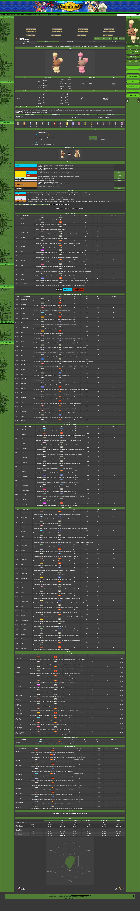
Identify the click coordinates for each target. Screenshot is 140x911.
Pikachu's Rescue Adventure (5, 324)
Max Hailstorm (18, 774)
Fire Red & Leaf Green (4, 217)
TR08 (16, 438)
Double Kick (23, 246)
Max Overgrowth (19, 798)
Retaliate (23, 420)
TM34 (16, 364)
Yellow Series (2, 272)
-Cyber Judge (2, 407)
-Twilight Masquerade (4, 364)
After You (23, 237)
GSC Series (2, 273)
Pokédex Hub (29, 14)
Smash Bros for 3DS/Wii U (5, 179)
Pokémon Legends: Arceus (5, 141)
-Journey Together (3, 359)
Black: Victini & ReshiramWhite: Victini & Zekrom (6, 305)
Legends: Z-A (2, 128)
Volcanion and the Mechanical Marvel (6, 314)
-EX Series (2, 377)
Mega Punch (24, 299)
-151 (1, 368)
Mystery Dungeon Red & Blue (6, 226)
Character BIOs (3, 268)
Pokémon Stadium (3, 245)
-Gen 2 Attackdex (3, 38)
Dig (22, 332)
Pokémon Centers (3, 62)
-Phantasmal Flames (4, 354)
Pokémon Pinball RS (4, 224)
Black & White (3, 182)
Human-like (102, 139)
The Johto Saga (3, 88)
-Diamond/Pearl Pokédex (5, 24)
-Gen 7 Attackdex (3, 43)
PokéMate (2, 231)
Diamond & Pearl (3, 198)
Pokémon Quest (3, 162)
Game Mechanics (3, 54)
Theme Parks (2, 73)
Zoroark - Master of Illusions (5, 303)
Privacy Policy (74, 895)
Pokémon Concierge (4, 115)
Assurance (23, 397)
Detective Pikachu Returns (5, 137)
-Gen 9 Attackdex (3, 45)
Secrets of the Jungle (4, 318)
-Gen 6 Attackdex (3, 42)
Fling (22, 402)
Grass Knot (24, 494)
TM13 (16, 531)
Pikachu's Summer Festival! (5, 329)
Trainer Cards (2, 347)
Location (103, 38)
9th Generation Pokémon (5, 78)
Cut (22, 643)
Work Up (24, 499)
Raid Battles (2, 350)
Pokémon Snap (3, 242)
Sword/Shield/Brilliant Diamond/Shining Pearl (32, 204)
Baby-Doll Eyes (24, 232)
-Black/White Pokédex (4, 25)
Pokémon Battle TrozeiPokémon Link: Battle (6, 169)
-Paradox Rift (2, 367)
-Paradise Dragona (3, 401)
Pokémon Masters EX (4, 134)
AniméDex (2, 84)
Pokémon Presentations (4, 70)
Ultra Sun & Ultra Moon (4, 154)
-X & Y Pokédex (3, 26)
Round (22, 416)
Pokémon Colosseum (4, 219)
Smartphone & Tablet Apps (5, 255)
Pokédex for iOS (3, 196)
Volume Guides (3, 270)
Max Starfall (18, 784)
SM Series (2, 284)
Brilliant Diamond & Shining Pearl (6, 140)
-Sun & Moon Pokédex (4, 27)
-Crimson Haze (3, 405)
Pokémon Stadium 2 (4, 235)
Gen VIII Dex (48, 41)
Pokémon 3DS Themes (4, 254)
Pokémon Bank (3, 167)
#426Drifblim (23, 889)
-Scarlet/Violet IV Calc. (4, 55)
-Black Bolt (2, 356)
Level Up (67, 208)
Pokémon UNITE (3, 135)
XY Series (2, 282)
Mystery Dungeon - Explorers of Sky (6, 208)
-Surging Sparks (3, 361)
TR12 (16, 443)
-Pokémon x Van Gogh (4, 68)
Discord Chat (2, 75)
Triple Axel (17, 742)
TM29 (16, 350)
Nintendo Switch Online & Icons (6, 258)
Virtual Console (3, 252)
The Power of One (3, 291)
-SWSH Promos (3, 383)
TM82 (16, 624)
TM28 (16, 564)
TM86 (16, 629)
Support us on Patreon (70, 898)
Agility (22, 265)
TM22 (16, 545)
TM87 (16, 634)
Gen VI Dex (92, 41)
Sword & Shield (3, 139)
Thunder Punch (24, 318)
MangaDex (2, 267)
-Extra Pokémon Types (4, 346)
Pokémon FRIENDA (4, 262)
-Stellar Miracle (3, 402)
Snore (22, 341)
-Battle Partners (3, 398)
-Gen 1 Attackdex (3, 37)
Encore (23, 466)
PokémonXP (2, 64)
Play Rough (24, 504)
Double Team (24, 573)
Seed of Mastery (47, 144)
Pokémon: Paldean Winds (5, 108)
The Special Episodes (4, 100)
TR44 (16, 490)
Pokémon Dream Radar (4, 184)
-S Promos (2, 412)
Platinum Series (3, 278)
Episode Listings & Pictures (5, 83)
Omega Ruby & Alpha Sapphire (6, 166)
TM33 (16, 360)
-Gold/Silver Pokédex (4, 22)
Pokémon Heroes (3, 295)
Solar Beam (24, 322)
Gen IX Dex (26, 41)
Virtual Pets (2, 256)
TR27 (16, 457)
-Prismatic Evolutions (4, 360)
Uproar (23, 480)
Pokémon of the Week (4, 56)
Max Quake (18, 788)
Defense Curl (24, 227)
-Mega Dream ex (3, 390)
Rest (22, 336)
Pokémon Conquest (4, 188)
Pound (22, 223)
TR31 (16, 471)
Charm (22, 251)
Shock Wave (24, 578)
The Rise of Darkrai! (4, 300)
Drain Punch (24, 406)
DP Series (2, 277)
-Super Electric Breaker (4, 400)
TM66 (16, 615)
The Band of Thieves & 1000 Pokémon (5, 172)
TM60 (16, 610)
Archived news (3, 19)
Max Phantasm (19, 770)
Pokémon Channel (3, 222)
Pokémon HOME (3, 142)
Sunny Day (23, 364)
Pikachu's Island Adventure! (5, 331)
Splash (22, 218)
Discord (22, 14)
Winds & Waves (3, 125)
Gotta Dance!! (3, 328)
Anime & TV (7, 82)
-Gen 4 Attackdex (3, 40)
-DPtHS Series (3, 376)
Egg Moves (121, 38)
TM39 (16, 369)
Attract (22, 355)
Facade (23, 369)
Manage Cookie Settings (85, 895)
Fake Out (17, 672)
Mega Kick (23, 304)
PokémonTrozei (3, 227)
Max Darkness (18, 793)
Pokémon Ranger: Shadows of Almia (6, 210)
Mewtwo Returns (3, 293)
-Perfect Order (3, 352)
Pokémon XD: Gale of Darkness (6, 220)
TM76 (16, 416)
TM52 (16, 388)
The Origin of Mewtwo (4, 289)
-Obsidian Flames (3, 369)
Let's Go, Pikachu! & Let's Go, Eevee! (6, 156)
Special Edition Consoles (5, 253)
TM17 (16, 536)
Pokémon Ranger (3, 225)
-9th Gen (2, 58)
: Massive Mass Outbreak (49, 185)
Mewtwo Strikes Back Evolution (6, 317)
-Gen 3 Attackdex (3, 39)
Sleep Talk (24, 457)
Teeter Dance (18, 695)
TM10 (16, 522)
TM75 (16, 411)
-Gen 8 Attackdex (3, 44)
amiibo (1, 257)
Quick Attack (24, 241)
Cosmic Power (25, 490)
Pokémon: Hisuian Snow (5, 107)
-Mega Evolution (3, 355)
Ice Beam (24, 429)
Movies (7, 286)
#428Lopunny (116, 889)
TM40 (16, 374)
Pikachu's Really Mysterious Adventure (5, 336)
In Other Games (3, 251)
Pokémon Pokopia (3, 130)
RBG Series (2, 271)
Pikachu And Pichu (3, 325)
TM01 (16, 304)
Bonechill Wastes (52, 183)
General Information (4, 266)
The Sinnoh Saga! (3, 91)
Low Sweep (24, 411)
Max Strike (18, 760)
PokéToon (2, 109)
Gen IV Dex (26, 43)
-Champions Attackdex (4, 46)
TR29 (16, 462)
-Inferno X (2, 391)
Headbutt (23, 260)
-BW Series (2, 375)
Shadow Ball (25, 476)
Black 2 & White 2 (3, 183)
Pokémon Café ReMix (4, 133)
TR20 (16, 448)
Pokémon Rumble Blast (4, 190)
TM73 (16, 620)
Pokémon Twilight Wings (5, 105)
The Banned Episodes (4, 101)
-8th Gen (2, 59)
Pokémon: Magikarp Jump (5, 158)
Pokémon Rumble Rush (4, 159)
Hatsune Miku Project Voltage (6, 65)
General (97, 38)
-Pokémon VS (3, 409)
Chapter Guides (3, 269)
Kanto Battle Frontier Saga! (5, 90)
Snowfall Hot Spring (61, 183)
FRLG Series (2, 275)
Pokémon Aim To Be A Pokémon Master (6, 97)
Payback (23, 392)
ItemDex (1, 47)
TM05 (16, 318)
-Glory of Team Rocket (4, 396)
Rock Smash (24, 648)
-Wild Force (2, 406)
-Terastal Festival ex (4, 399)
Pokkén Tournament (4, 177)
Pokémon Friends (3, 131)
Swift (22, 374)
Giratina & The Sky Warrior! (5, 301)
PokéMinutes (2, 110)
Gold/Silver (2, 233)
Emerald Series (3, 276)
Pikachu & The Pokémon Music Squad (6, 340)
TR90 (16, 504)
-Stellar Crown (3, 362)
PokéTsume (2, 120)
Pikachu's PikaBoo (3, 326)
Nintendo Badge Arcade (4, 180)
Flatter (22, 274)
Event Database (3, 77)
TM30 (16, 568)
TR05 (16, 429)
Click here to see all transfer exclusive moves (70, 813)
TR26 (16, 452)
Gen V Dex (113, 41)
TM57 (16, 392)
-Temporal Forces (3, 365)
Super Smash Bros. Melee (5, 238)
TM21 (16, 336)
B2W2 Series (2, 281)
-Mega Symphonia (3, 393)
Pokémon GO (2, 132)
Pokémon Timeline (3, 61)
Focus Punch (24, 513)
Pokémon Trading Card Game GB (6, 246)
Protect (22, 346)
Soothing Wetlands (58, 172)
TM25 (16, 346)
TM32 (16, 573)
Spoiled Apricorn (47, 136)
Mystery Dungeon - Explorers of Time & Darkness (6, 212)
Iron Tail (23, 471)
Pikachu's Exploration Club (5, 332)
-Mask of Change (3, 404)
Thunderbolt (25, 438)
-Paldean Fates (3, 366)
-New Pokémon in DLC (4, 79)
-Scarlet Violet (3, 371)
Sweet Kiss (18, 686)
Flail (16, 676)
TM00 (16, 299)
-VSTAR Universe (3, 408)
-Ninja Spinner (3, 388)
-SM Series (2, 373)
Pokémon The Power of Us (5, 316)
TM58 (16, 397)
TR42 (16, 485)
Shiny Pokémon (3, 102)
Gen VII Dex (70, 41)
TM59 (16, 402)
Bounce (22, 279)
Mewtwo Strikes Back (4, 290)
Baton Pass (23, 255)
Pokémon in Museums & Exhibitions (5, 67)
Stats (115, 38)
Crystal (1, 234)
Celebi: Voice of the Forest (5, 294)
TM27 (16, 559)
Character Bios (3, 85)
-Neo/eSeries (2, 378)
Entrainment (23, 269)
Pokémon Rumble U (4, 186)
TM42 (16, 582)
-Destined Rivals (3, 358)
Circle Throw (18, 658)
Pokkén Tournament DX (4, 160)
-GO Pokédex (2, 32)
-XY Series (2, 374)
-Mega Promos (3, 381)
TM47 (16, 383)
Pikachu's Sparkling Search (5, 334)
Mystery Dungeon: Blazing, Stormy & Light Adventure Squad (7, 204)
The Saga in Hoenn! (4, 89)
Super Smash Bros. (4, 247)
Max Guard (18, 807)
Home (8, 14)
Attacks (109, 38)
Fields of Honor (41, 171)
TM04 (16, 313)
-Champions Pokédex (4, 35)
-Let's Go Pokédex (3, 28)
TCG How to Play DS (4, 195)
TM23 (16, 550)
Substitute (24, 448)
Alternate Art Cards (3, 349)
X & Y (1, 165)
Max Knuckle (18, 765)
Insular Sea (76, 172)
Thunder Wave (24, 327)
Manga (6, 264)
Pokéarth (59, 14)
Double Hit (17, 667)
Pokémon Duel (3, 178)
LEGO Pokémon (3, 71)
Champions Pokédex (51, 14)
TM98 (16, 648)
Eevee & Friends (3, 337)
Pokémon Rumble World (5, 173)
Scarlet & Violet (3, 127)
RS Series (2, 274)
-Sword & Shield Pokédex (5, 29)
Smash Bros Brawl (3, 214)
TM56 (16, 596)
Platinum (2, 199)
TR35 (16, 480)
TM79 (16, 420)
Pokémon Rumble (3, 202)
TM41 (16, 378)
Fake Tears (23, 383)
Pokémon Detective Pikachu (5, 320)
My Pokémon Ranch (4, 213)
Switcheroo (18, 690)
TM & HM (73, 208)
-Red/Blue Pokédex (4, 21)
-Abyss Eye (2, 387)
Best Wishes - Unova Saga (5, 92)
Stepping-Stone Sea (68, 172)
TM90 (16, 638)
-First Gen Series (3, 379)
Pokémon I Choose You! (5, 315)
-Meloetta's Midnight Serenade (6, 307)
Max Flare (17, 751)
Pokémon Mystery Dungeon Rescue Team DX (5, 146)
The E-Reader (3, 230)
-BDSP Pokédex (3, 30)
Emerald (1, 218)
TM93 (16, 643)
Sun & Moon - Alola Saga (5, 94)
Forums (13, 14)
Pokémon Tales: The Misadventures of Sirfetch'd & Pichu (5, 117)
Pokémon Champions (4, 129)
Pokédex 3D (2, 191)
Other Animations (3, 113)
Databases (7, 17)
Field (102, 137)
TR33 (16, 476)
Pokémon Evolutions (4, 106)
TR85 (16, 499)
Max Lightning (18, 756)
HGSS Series (2, 279)
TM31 (16, 355)
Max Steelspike (19, 802)
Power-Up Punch (19, 732)
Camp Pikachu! (3, 327)
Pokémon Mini (3, 237)
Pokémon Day (3, 69)
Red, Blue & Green (3, 240)
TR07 (16, 434)
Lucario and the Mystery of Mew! (6, 297)
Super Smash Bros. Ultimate (5, 163)
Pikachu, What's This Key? (5, 338)
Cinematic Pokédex (4, 53)
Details (119, 172)
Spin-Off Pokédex (3, 49)
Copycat (17, 662)
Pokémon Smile (3, 147)
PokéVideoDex (3, 111)
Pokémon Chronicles (4, 99)
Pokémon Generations (4, 104)
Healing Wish (24, 283)
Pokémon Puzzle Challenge (5, 236)
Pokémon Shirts (3, 72)
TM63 (16, 406)
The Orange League (4, 87)
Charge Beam (24, 601)
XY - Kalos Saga (3, 93)
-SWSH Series (3, 372)
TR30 (16, 466)
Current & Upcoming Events (5, 76)
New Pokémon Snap (4, 149)
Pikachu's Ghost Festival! (5, 330)
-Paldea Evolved (3, 370)
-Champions (2, 57)
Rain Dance (24, 360)
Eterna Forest (41, 178)
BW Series (2, 280)
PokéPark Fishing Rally (4, 229)
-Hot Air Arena (3, 397)
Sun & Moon (2, 153)
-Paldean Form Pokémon (5, 80)
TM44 (16, 587)
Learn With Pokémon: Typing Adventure (5, 194)
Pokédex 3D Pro (3, 192)
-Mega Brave (2, 392)
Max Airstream (18, 779)
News (1, 18)
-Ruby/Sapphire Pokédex (5, 23)
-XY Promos (2, 385)
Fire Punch (23, 308)
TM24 (16, 341)
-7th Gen (2, 60)
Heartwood (51, 182)
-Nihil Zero (2, 389)
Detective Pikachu (3, 161)
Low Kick (24, 434)
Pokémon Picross (3, 175)
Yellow (1, 241)
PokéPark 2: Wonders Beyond (6, 189)
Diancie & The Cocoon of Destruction (5, 311)
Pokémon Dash (3, 221)
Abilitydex (2, 48)
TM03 (16, 308)
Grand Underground (49, 178)
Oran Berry (35, 136)
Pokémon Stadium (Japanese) (6, 244)
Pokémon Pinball (3, 243)
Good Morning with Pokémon (5, 112)
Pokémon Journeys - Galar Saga (6, 95)
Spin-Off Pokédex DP (4, 50)
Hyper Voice (25, 485)
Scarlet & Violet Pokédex (39, 14)
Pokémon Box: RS (3, 223)
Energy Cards (2, 348)
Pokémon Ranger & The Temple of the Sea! (7, 299)
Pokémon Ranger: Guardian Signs (6, 201)
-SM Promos (2, 384)
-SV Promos (2, 382)
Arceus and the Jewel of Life (5, 302)
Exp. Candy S (35, 144)
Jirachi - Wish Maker (4, 296)
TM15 (16, 332)
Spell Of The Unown (4, 292)
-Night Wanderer (3, 403)
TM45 (16, 592)
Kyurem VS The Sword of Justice (6, 306)
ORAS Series (2, 283)
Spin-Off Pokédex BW (4, 51)
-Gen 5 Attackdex (3, 41)
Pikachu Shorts (7, 322)
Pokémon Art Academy (4, 170)
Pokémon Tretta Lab (4, 185)
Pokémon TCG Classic (4, 351)
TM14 (16, 327)
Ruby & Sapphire (3, 216)
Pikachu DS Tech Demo (4, 228)
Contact (18, 14)
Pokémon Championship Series (6, 63)
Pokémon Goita (3, 260)
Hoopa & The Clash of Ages (5, 312)
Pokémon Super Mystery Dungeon (7, 174)
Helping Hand (24, 378)
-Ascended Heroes (3, 353)
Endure (23, 452)
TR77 (16, 494)
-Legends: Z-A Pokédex (4, 34)
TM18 (16, 541)
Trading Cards (7, 342)
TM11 (16, 322)
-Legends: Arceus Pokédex (5, 31)
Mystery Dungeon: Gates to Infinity (7, 187)
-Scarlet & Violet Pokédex (5, 33)
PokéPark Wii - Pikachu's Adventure (5, 206)
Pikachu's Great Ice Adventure (6, 333)
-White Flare (2, 357)
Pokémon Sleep (3, 136)
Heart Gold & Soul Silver (5, 200)
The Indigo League (3, 86)
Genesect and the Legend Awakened (5, 309)
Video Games (7, 122)
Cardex (1, 52)
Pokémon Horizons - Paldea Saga (6, 98)
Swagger (23, 634)
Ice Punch (23, 313)
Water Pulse (24, 517)
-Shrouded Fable (3, 363)
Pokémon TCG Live (4, 151)
